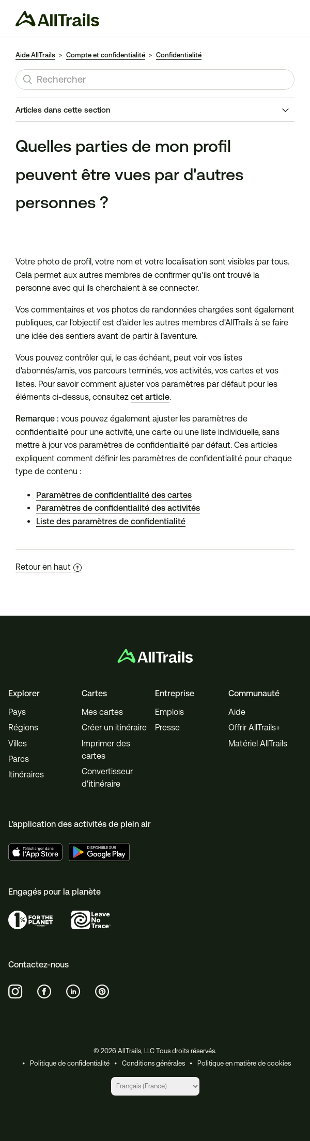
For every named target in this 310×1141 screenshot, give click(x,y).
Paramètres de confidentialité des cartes (114, 495)
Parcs (18, 759)
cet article (150, 397)
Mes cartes (102, 712)
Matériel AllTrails (257, 743)
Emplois (169, 712)
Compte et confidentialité (105, 55)
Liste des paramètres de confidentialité (110, 521)
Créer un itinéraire (114, 727)
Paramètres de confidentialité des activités (118, 508)
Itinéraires (26, 774)
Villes (17, 743)
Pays (17, 712)
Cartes (94, 693)
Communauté (254, 693)
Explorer (24, 693)
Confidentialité (179, 55)
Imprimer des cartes (106, 750)
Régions (23, 727)
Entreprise (174, 693)
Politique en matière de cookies (244, 1063)
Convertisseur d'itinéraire (107, 778)
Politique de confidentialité (70, 1063)
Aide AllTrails (35, 55)
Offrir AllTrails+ (254, 727)
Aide (236, 712)
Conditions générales (153, 1063)
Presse (167, 727)
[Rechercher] (155, 79)
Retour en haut (49, 567)
